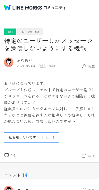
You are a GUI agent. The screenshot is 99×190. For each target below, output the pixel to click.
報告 (91, 66)
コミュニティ (55, 8)
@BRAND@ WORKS (23, 7)
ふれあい (24, 60)
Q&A (10, 31)
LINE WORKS (30, 31)
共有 (91, 155)
